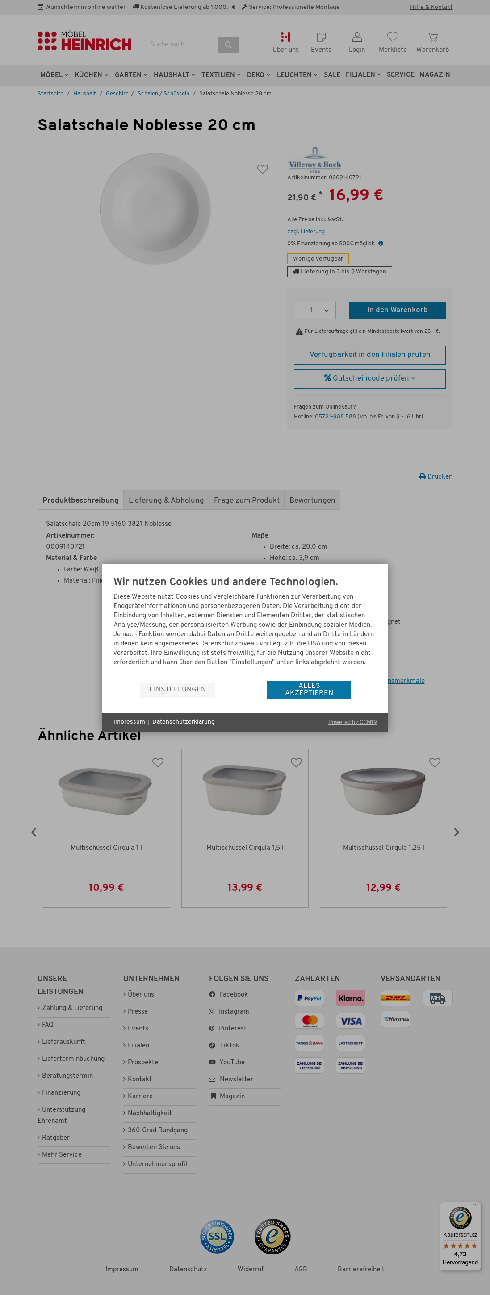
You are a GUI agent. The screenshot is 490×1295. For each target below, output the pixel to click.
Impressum (129, 722)
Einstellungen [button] (177, 689)
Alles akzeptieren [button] (309, 690)
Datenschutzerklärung (183, 722)
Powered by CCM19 (352, 722)
